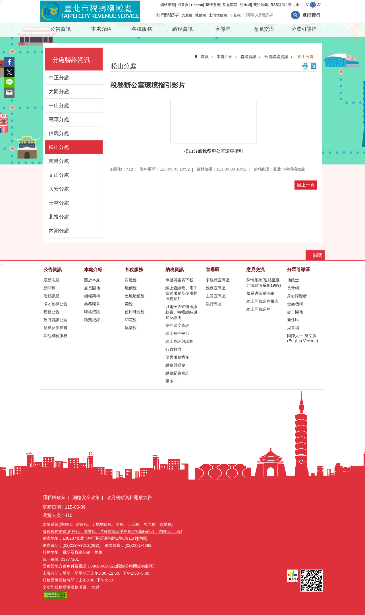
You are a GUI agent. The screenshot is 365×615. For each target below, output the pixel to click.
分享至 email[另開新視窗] (9, 93)
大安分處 (59, 189)
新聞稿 (49, 288)
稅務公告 (51, 311)
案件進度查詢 (177, 325)
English (197, 5)
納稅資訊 (182, 29)
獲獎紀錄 (92, 319)
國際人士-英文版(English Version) (302, 338)
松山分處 (59, 147)
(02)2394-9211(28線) (82, 545)
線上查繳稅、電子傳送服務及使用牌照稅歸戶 (181, 293)
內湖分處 (59, 231)
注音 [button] (313, 66)
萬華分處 (59, 119)
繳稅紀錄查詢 (177, 373)
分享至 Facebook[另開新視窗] (9, 62)
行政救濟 (173, 349)
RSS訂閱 (278, 5)
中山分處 (59, 105)
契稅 (129, 304)
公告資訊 (60, 29)
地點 (95, 587)
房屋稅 (186, 15)
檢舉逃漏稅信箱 (260, 293)
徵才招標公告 (55, 304)
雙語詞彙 (260, 5)
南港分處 (59, 161)
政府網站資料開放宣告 (129, 497)
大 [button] (319, 5)
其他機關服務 (55, 335)
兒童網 (245, 5)
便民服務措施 (177, 357)
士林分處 (59, 203)
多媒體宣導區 (218, 280)
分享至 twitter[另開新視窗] (9, 72)
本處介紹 (101, 29)
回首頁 (182, 5)
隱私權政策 (54, 497)
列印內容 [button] (305, 66)
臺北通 (293, 5)
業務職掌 (92, 304)
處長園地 (92, 288)
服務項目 (78, 587)
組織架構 (92, 296)
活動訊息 (51, 296)
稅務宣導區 (216, 288)
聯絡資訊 (248, 56)
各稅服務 (142, 29)
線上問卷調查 (258, 309)
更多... (171, 381)
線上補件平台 (177, 333)
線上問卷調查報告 (262, 301)
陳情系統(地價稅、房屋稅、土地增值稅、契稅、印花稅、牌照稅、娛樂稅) (108, 524)
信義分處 (59, 133)
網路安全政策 (86, 497)
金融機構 (295, 304)
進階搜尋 (311, 15)
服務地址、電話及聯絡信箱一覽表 (72, 552)
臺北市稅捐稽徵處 (90, 11)
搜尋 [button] (295, 15)
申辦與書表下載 (179, 280)
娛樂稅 (131, 327)
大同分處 (59, 91)
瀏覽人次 (52, 515)
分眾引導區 (304, 29)
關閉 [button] (317, 255)
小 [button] (307, 5)
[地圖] (142, 538)
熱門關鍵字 (167, 15)
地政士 (293, 280)
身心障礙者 (297, 296)
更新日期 (52, 507)
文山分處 (59, 175)
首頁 (205, 56)
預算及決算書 (55, 327)
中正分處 (59, 77)
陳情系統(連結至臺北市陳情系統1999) (263, 283)
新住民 (293, 319)
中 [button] (313, 5)
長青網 (293, 288)
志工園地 (295, 311)
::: (2, 2)
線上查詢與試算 (179, 341)
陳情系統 (213, 5)
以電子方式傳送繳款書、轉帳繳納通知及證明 (181, 312)
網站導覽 (167, 5)
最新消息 (51, 280)
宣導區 (223, 29)
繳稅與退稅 (175, 365)
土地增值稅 (218, 15)
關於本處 (92, 280)
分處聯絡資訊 (71, 59)
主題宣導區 (216, 296)
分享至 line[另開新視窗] (9, 82)
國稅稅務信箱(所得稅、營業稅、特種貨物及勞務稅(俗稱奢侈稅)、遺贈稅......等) (112, 531)
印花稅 (235, 15)
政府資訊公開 (55, 319)
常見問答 (230, 5)
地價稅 (200, 15)
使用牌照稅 (135, 311)
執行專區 (214, 304)
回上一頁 (306, 184)
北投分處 (59, 217)
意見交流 (264, 29)
